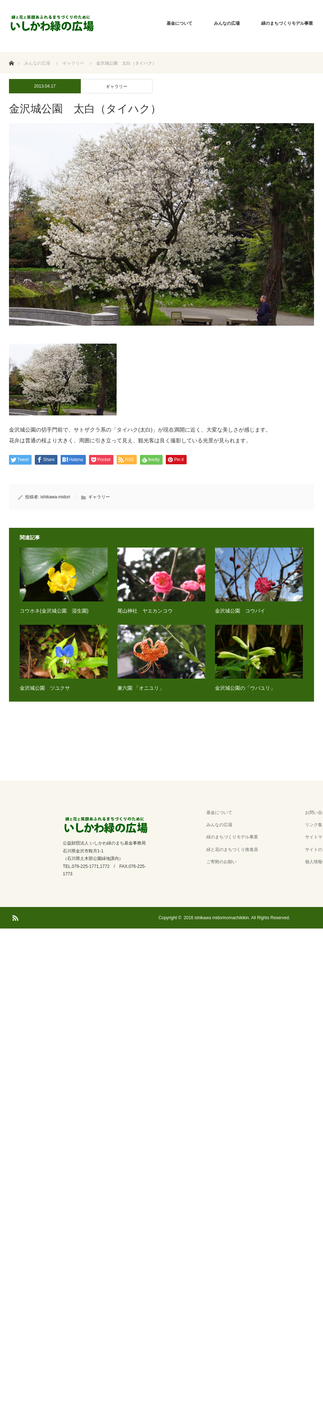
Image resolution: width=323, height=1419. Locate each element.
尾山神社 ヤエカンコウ (145, 611)
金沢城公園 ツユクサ (45, 688)
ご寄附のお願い (221, 861)
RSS (14, 916)
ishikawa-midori (55, 496)
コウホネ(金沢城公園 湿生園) (54, 611)
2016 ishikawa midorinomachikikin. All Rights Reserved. (237, 917)
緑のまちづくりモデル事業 (232, 836)
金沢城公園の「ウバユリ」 (245, 688)
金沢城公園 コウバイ (240, 611)
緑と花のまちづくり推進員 (232, 849)
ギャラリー (116, 86)
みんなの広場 (227, 23)
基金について (179, 23)
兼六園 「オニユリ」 (140, 688)
